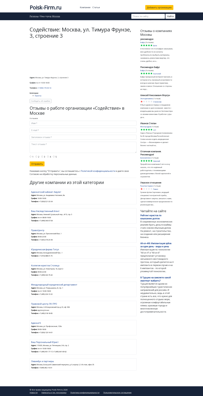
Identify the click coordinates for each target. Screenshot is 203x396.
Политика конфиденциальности (84, 392)
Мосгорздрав (145, 126)
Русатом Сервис (146, 186)
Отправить (37, 163)
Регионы (34, 16)
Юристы (38, 96)
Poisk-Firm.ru (45, 7)
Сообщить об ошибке (40, 101)
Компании (85, 7)
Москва (56, 16)
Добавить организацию (159, 7)
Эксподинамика (146, 98)
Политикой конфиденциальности (98, 171)
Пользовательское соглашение (117, 392)
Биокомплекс (145, 158)
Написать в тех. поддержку (53, 392)
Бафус (142, 42)
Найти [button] (170, 16)
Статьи (96, 7)
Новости (34, 392)
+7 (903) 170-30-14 (44, 88)
